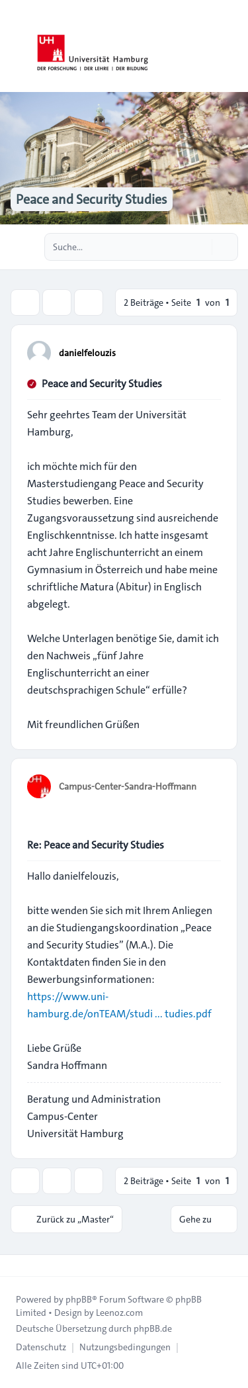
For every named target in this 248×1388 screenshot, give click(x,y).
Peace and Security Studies (102, 383)
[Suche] (200, 247)
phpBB (78, 1299)
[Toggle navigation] (232, 46)
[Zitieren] (209, 352)
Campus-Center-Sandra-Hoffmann (127, 786)
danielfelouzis (87, 352)
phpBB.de (153, 1328)
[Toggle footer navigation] (16, 1265)
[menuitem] (41, 1347)
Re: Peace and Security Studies (95, 845)
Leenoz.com (119, 1312)
